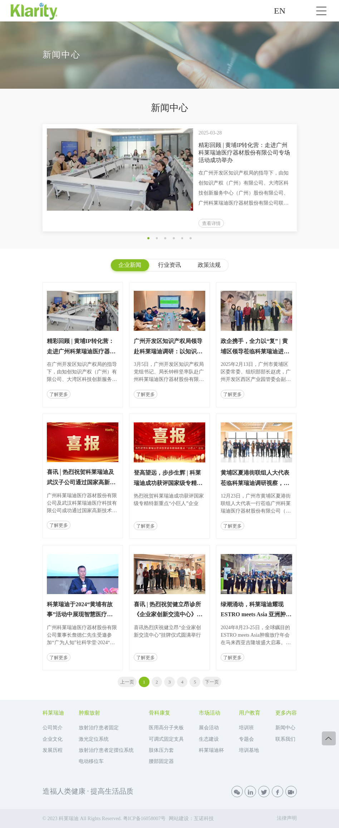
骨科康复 (159, 713)
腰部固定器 (161, 761)
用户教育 (249, 713)
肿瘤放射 (89, 713)
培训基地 (249, 750)
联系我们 (285, 739)
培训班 (246, 727)
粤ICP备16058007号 (144, 818)
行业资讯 (169, 265)
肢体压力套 (161, 750)
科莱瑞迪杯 (211, 750)
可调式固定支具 (166, 739)
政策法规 (209, 265)
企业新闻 (129, 265)
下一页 (212, 682)
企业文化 (53, 739)
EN (279, 10)
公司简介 (53, 727)
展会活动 (209, 727)
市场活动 (209, 713)
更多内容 (286, 713)
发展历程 (53, 750)
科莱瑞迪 (53, 713)
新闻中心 (285, 727)
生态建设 (209, 739)
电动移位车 (91, 761)
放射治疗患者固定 (99, 727)
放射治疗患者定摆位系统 (106, 750)
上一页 (127, 682)
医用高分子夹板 (166, 727)
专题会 (246, 739)
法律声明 (287, 818)
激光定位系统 (94, 739)
